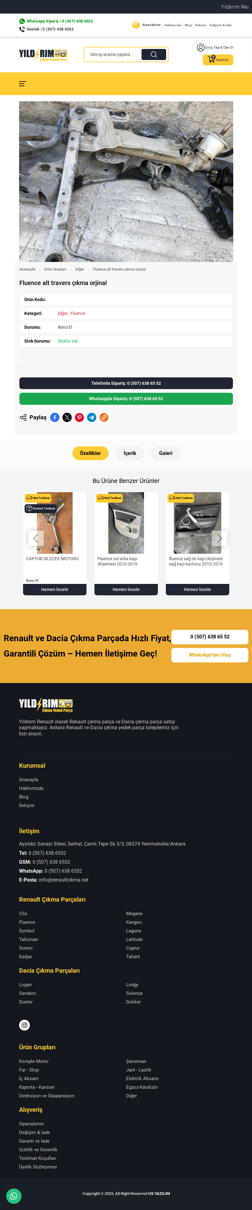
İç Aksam (28, 1078)
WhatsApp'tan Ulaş (210, 655)
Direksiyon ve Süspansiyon (46, 1096)
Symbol (26, 931)
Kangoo (134, 922)
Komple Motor (34, 1061)
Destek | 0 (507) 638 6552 (50, 29)
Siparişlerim (151, 24)
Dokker (133, 1002)
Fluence (77, 313)
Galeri (165, 453)
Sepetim (218, 60)
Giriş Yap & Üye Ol (215, 47)
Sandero (27, 993)
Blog (188, 25)
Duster (26, 1002)
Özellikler (90, 453)
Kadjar (25, 956)
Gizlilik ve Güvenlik (38, 1149)
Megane (134, 913)
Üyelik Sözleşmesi (38, 1167)
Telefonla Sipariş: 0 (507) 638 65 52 (126, 383)
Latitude (134, 939)
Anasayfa (27, 269)
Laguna (133, 931)
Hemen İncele (54, 589)
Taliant (133, 956)
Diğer (79, 269)
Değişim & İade (220, 25)
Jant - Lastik (138, 1070)
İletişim (200, 25)
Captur (133, 948)
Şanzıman (136, 1061)
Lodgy (132, 984)
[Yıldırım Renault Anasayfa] (43, 54)
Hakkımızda (173, 25)
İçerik (130, 453)
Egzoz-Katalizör (142, 1087)
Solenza (134, 993)
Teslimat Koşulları (37, 1158)
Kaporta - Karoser (37, 1087)
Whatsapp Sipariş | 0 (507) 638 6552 (60, 21)
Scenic (26, 948)
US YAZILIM (159, 1193)
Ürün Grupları (55, 269)
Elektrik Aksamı (142, 1078)
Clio (23, 913)
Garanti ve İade (34, 1141)
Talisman (28, 939)
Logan (25, 984)
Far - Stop (29, 1070)
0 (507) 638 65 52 (210, 637)
